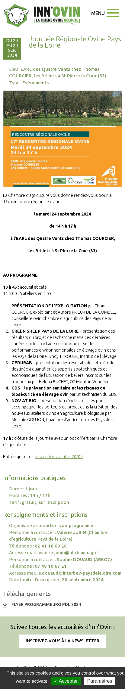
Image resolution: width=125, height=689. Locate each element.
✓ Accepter (66, 681)
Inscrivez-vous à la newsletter (62, 640)
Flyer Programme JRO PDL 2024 (46, 604)
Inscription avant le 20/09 (59, 456)
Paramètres (99, 681)
